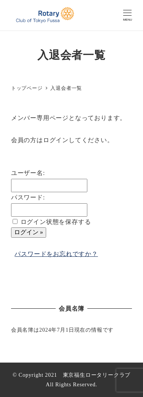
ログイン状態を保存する (56, 222)
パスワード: (28, 197)
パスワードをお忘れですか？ (56, 254)
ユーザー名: (28, 173)
